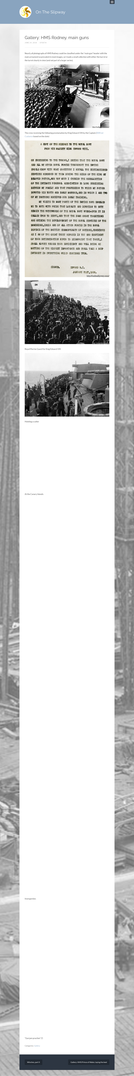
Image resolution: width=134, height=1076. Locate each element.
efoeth (43, 43)
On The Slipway (50, 12)
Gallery (37, 1046)
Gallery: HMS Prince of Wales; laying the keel (89, 1062)
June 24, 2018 (31, 43)
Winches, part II (33, 1062)
